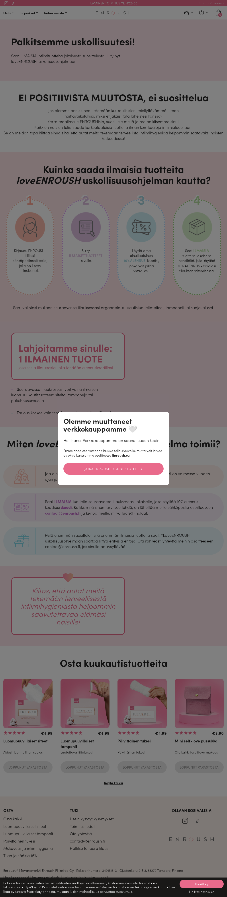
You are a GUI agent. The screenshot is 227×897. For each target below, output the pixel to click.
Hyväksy (202, 884)
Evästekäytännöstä (41, 891)
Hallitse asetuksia (201, 891)
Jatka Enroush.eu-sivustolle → (113, 469)
